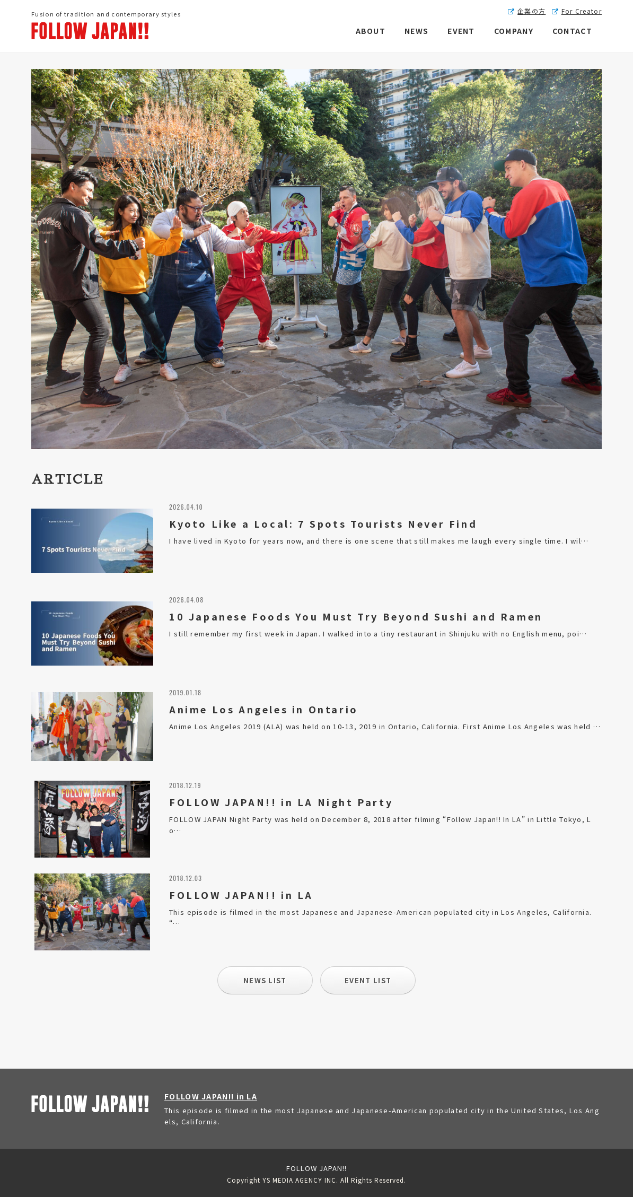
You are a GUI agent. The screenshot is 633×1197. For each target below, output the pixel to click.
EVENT (461, 30)
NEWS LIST (265, 980)
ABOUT (371, 30)
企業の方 (531, 10)
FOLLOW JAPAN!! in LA (210, 1096)
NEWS (416, 30)
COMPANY (513, 30)
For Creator (581, 10)
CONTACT (572, 30)
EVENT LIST (368, 980)
